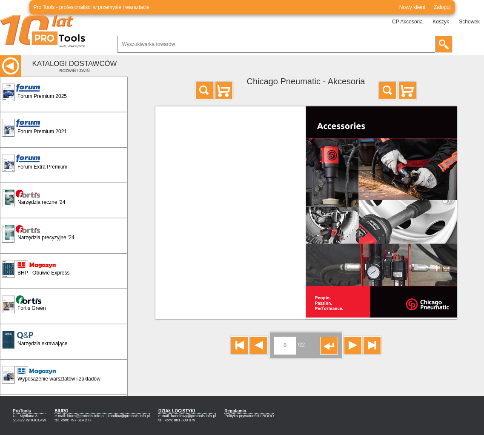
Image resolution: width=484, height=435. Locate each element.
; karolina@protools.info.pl (128, 416)
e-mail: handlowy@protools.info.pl (187, 416)
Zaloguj (442, 7)
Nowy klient (412, 7)
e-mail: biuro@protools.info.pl (79, 416)
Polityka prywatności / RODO (249, 416)
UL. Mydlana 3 (25, 416)
